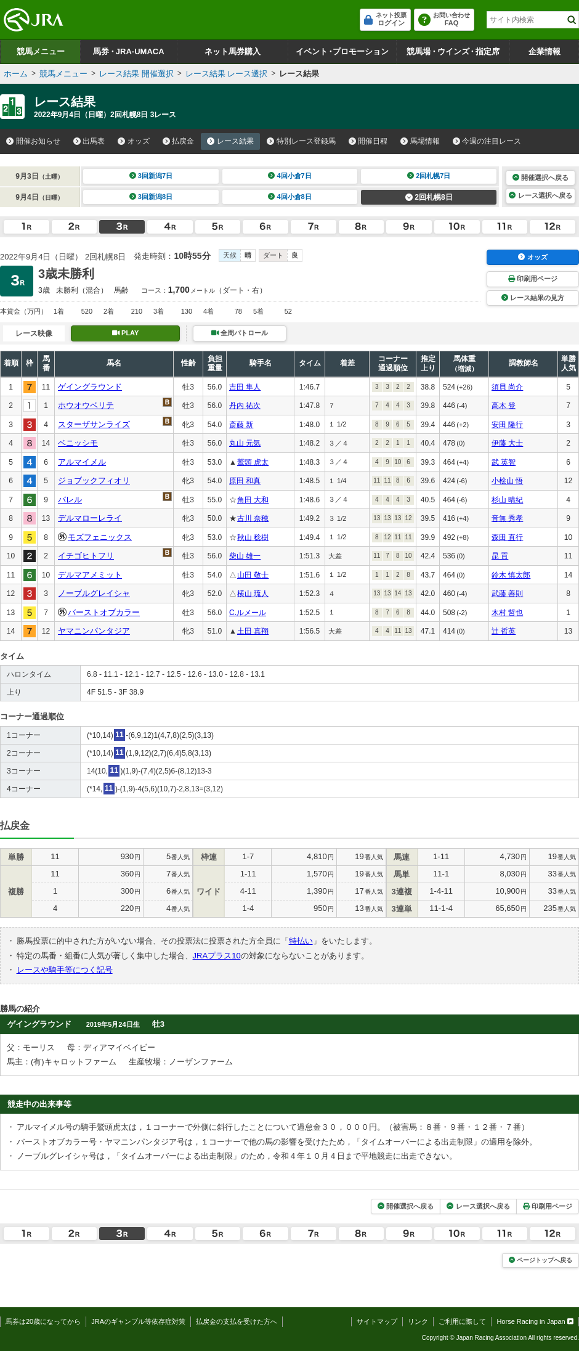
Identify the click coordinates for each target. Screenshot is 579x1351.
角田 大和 (253, 500)
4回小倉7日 (290, 175)
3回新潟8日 (151, 196)
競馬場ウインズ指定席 (453, 51)
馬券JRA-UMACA (128, 51)
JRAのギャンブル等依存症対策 (138, 1321)
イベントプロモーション (342, 51)
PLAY (125, 333)
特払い (301, 940)
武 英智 (504, 462)
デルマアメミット (90, 574)
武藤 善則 (507, 593)
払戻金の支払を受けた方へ (236, 1321)
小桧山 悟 (507, 480)
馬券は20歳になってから (43, 1321)
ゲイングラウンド (90, 386)
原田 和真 (245, 480)
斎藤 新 (241, 424)
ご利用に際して (462, 1321)
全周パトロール (239, 333)
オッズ (134, 141)
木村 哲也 (507, 612)
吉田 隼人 (245, 387)
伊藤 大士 (507, 443)
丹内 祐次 (245, 405)
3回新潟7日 (151, 175)
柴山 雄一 (245, 556)
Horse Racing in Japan (534, 1321)
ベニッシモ (78, 442)
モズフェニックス (100, 537)
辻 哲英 (504, 631)
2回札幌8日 (429, 197)
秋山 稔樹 (253, 537)
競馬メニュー (41, 51)
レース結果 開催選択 (136, 73)
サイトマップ (377, 1321)
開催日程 (368, 141)
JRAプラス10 (217, 955)
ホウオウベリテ (86, 405)
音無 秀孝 (507, 518)
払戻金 (179, 141)
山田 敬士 (253, 575)
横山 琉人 (253, 593)
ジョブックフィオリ (94, 480)
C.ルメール (247, 612)
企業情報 (544, 51)
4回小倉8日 (290, 196)
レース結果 (230, 141)
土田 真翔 (253, 631)
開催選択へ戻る (540, 177)
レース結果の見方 (532, 297)
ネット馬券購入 (232, 51)
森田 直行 (507, 537)
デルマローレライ (90, 518)
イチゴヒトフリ (86, 555)
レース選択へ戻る (540, 195)
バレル (70, 499)
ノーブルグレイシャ (94, 593)
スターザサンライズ (94, 424)
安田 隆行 (507, 424)
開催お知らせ (33, 141)
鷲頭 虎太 (253, 462)
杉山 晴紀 (507, 500)
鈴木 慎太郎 (511, 575)
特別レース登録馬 (301, 141)
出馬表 (89, 141)
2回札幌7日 (429, 175)
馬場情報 (420, 141)
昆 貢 (500, 556)
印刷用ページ (532, 278)
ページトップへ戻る (540, 1260)
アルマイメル (82, 462)
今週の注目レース (487, 141)
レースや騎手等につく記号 (65, 969)
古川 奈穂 (253, 518)
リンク (418, 1321)
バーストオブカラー (104, 612)
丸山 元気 (245, 443)
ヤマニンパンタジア (94, 630)
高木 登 (504, 405)
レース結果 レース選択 (226, 73)
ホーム (16, 73)
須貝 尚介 (507, 387)
